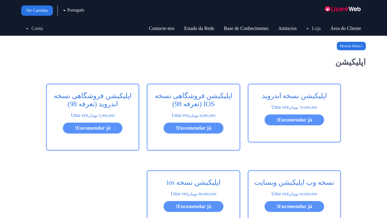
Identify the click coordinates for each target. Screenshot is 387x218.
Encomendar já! (294, 120)
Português (73, 10)
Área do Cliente (345, 28)
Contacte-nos (161, 28)
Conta (34, 28)
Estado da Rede (199, 28)
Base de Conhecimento (246, 28)
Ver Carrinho (37, 10)
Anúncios (287, 28)
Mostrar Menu (351, 46)
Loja (313, 28)
